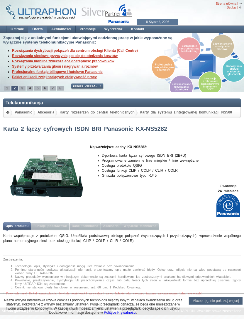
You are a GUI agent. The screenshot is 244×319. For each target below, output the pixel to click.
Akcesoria (46, 112)
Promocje (88, 29)
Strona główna (226, 3)
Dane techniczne (85, 226)
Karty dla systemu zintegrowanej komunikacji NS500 (186, 112)
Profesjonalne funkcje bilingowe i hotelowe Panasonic (57, 72)
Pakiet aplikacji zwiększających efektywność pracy (54, 77)
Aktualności (61, 29)
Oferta (37, 29)
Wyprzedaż (113, 29)
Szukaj (231, 7)
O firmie (17, 29)
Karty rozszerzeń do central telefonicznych (97, 112)
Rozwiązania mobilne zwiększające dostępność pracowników (63, 61)
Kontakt (137, 29)
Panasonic (23, 112)
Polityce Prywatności (120, 312)
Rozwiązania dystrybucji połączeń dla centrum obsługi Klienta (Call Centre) (75, 51)
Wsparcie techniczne (139, 226)
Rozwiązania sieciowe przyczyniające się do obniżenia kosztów (65, 56)
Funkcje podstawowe (50, 226)
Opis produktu (17, 226)
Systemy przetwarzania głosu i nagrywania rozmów (55, 66)
